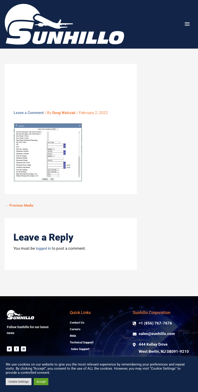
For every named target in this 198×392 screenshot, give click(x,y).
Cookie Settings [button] (18, 381)
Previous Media (19, 205)
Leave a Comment (29, 113)
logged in (44, 248)
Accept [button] (41, 381)
